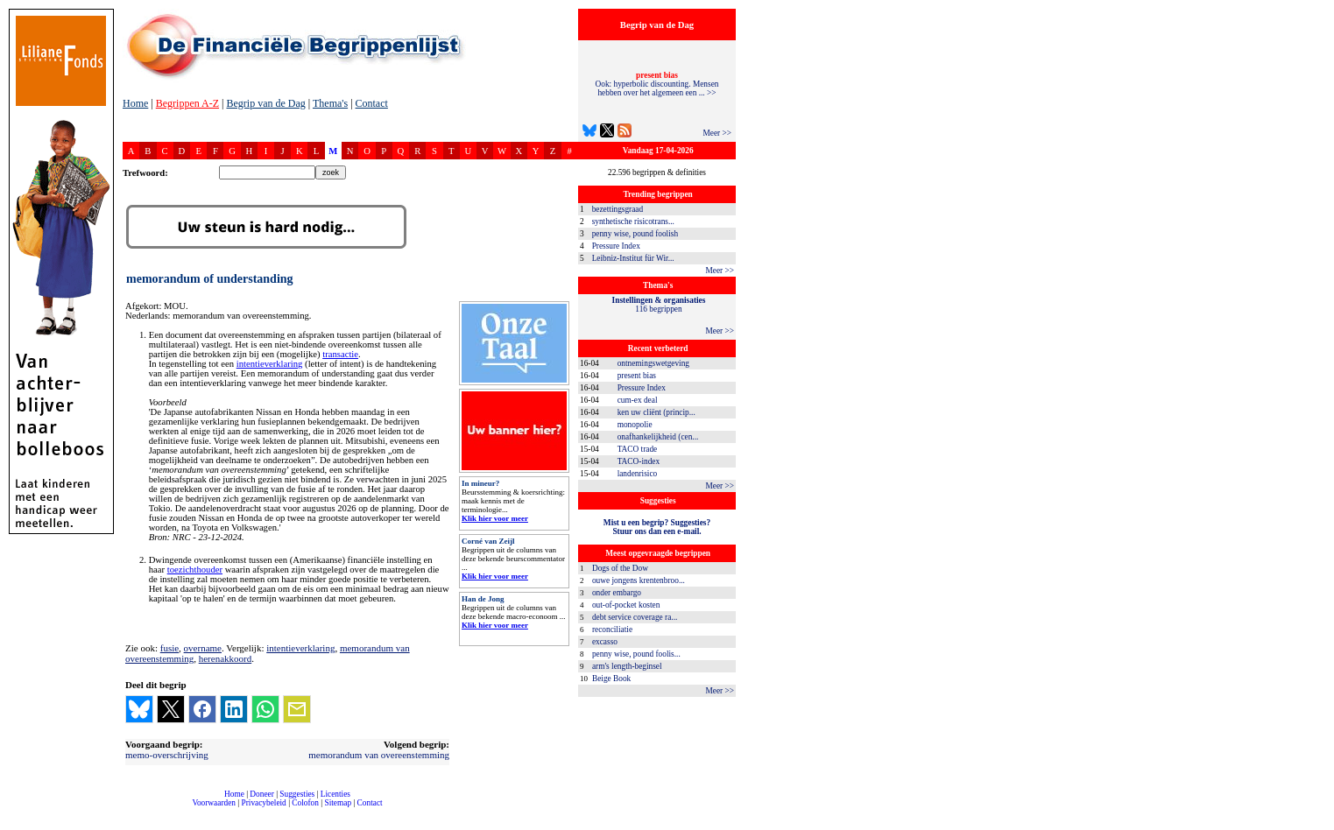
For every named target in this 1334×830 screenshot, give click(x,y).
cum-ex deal (638, 400)
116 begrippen (659, 304)
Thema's (330, 103)
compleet (131, 809)
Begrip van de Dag (265, 103)
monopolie (635, 424)
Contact (372, 103)
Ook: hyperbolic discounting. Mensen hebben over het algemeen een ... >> (657, 84)
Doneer (261, 794)
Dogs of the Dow (620, 568)
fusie (169, 648)
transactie (340, 354)
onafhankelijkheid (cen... (658, 437)
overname (203, 648)
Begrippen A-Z (187, 103)
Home (135, 103)
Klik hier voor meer (495, 518)
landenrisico (638, 473)
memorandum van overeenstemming (378, 754)
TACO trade (638, 449)
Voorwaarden (214, 802)
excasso (605, 641)
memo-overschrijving (166, 754)
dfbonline (1317, 825)
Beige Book (611, 678)
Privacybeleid (264, 802)
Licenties (335, 794)
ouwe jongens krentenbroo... (638, 580)
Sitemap (337, 802)
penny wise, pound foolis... (636, 654)
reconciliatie (612, 629)
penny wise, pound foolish (635, 233)
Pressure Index (616, 246)
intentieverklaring (269, 364)
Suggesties (296, 794)
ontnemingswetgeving (653, 363)
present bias (637, 375)
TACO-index (639, 461)
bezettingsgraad (618, 209)
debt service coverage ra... (634, 617)
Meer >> (716, 133)
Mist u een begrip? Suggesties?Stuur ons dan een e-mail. (656, 527)
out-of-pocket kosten (626, 605)
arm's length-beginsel (627, 666)
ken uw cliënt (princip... (656, 412)
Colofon (305, 802)
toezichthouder (194, 569)
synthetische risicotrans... (633, 221)
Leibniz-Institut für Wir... (633, 258)
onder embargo (616, 592)
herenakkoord (225, 658)
